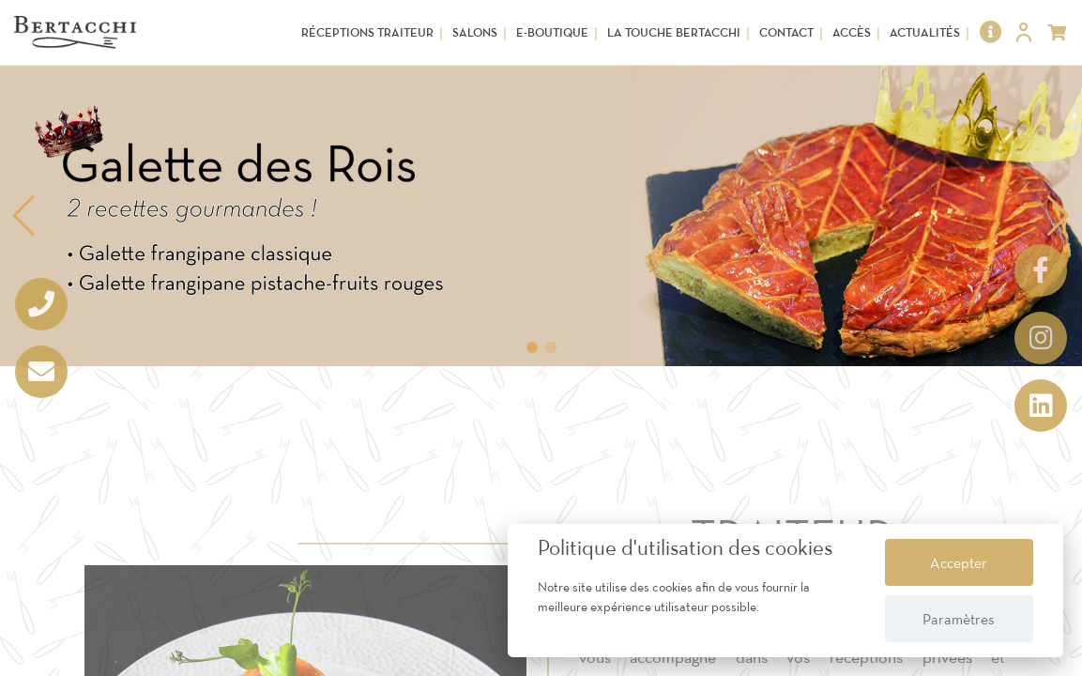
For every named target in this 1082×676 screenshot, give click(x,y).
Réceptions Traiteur (367, 32)
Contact (786, 32)
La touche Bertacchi (673, 32)
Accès (851, 32)
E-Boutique (552, 32)
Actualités (925, 32)
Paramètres (958, 618)
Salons (474, 32)
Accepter (958, 562)
